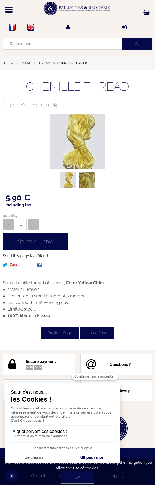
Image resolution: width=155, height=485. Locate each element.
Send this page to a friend (25, 256)
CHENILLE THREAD (77, 86)
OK (77, 477)
